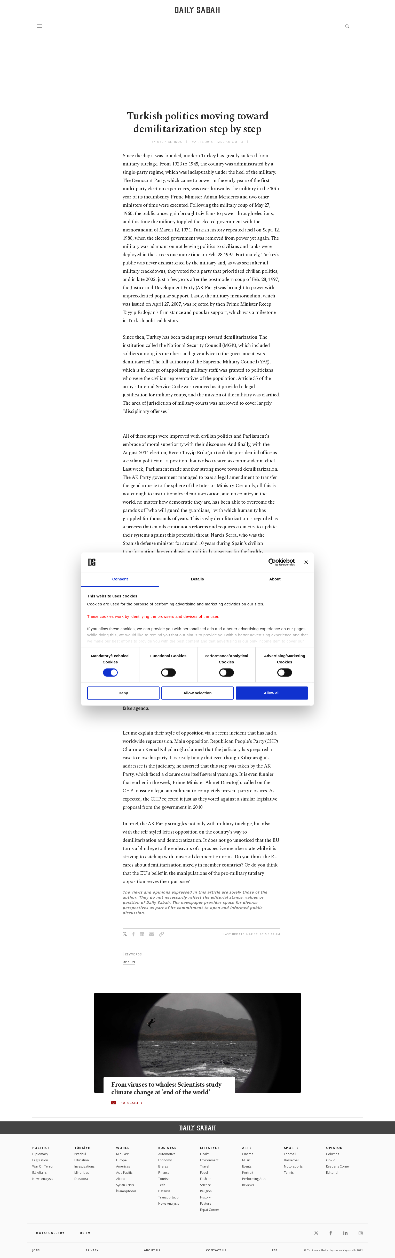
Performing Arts (253, 1179)
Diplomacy (40, 1154)
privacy (92, 1250)
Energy (163, 1166)
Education (81, 1160)
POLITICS (41, 1148)
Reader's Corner (338, 1166)
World (123, 1148)
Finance (163, 1172)
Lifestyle (209, 1148)
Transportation (169, 1197)
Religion (206, 1191)
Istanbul (80, 1154)
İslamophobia (126, 1191)
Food (204, 1172)
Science (205, 1185)
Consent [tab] (120, 579)
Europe (121, 1160)
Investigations (84, 1166)
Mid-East (122, 1154)
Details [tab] (197, 579)
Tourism (164, 1179)
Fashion (205, 1179)
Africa (120, 1179)
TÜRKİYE (82, 1148)
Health (205, 1154)
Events (246, 1166)
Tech (161, 1185)
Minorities (81, 1172)
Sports (291, 1148)
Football (290, 1154)
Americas (123, 1166)
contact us (216, 1250)
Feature (205, 1203)
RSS (275, 1250)
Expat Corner (209, 1209)
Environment (209, 1160)
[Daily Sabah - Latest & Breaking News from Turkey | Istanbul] (197, 10)
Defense (164, 1191)
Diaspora (81, 1179)
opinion (129, 962)
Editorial (332, 1172)
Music (246, 1160)
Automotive (166, 1154)
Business (167, 1148)
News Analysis (42, 1179)
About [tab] (275, 579)
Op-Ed (330, 1160)
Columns (332, 1154)
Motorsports (293, 1166)
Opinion (334, 1148)
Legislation (40, 1160)
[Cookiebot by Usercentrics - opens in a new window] (272, 562)
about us (152, 1250)
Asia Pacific (124, 1172)
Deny (123, 693)
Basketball (291, 1160)
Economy (165, 1160)
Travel (204, 1166)
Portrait (247, 1172)
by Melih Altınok (167, 142)
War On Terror (43, 1166)
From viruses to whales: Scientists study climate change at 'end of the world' (166, 1088)
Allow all (272, 693)
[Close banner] (306, 562)
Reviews (248, 1185)
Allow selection (197, 693)
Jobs (36, 1250)
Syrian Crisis (125, 1185)
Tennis (289, 1172)
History (205, 1197)
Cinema (247, 1154)
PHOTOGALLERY (131, 1103)
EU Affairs (39, 1172)
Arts (247, 1148)
